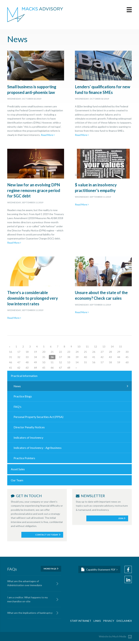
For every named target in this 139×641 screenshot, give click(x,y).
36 (52, 357)
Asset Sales (18, 469)
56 (93, 362)
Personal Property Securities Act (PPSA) (38, 416)
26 (93, 351)
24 (77, 351)
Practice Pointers (24, 458)
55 (85, 362)
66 (52, 367)
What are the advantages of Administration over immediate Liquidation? (24, 584)
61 (10, 367)
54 (77, 362)
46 (10, 362)
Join (120, 518)
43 (110, 357)
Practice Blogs (23, 396)
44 (118, 357)
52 (60, 362)
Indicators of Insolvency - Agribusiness (38, 447)
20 (43, 351)
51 (52, 362)
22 (60, 351)
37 (60, 357)
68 (68, 367)
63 (27, 367)
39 (77, 357)
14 (112, 346)
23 (68, 351)
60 (127, 362)
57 (102, 362)
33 (27, 357)
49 (35, 362)
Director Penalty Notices (29, 427)
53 (68, 362)
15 (120, 346)
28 (110, 351)
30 (127, 351)
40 (85, 357)
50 (43, 362)
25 (85, 351)
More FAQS (50, 568)
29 (118, 351)
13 (103, 346)
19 (35, 351)
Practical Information (24, 375)
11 (87, 346)
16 (10, 351)
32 (18, 357)
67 (60, 367)
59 (118, 362)
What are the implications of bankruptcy (29, 612)
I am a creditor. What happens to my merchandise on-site (27, 599)
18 (27, 351)
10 (78, 346)
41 (93, 357)
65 (43, 367)
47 (18, 362)
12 (95, 346)
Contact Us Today (46, 534)
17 (18, 351)
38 (68, 357)
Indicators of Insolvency (28, 437)
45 (127, 357)
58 (110, 362)
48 (27, 362)
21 (52, 351)
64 (35, 367)
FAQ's (17, 406)
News (17, 386)
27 (102, 351)
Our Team (17, 480)
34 (35, 357)
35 (43, 357)
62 (18, 367)
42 (102, 357)
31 (10, 357)
